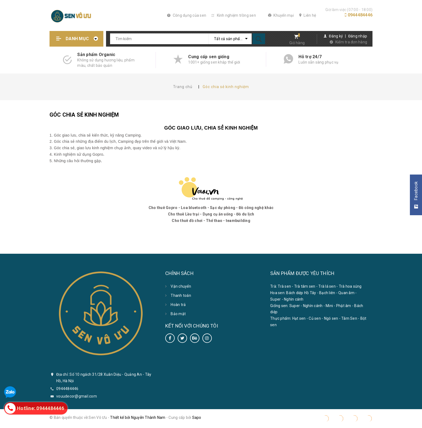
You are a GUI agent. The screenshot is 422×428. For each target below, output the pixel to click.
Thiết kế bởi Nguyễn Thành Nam (137, 417)
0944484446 (360, 15)
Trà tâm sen (304, 286)
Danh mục (77, 38)
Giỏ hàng (297, 43)
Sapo (196, 417)
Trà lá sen (327, 286)
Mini (329, 306)
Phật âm (343, 306)
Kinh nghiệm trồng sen (234, 15)
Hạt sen (299, 318)
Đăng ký (336, 36)
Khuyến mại (281, 15)
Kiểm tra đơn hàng (351, 42)
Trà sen (284, 286)
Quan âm (346, 293)
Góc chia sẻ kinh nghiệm (84, 115)
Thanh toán (181, 295)
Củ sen (315, 318)
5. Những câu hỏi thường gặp (75, 161)
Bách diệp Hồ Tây (301, 293)
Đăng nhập (357, 36)
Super (275, 299)
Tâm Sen (349, 318)
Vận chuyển (181, 286)
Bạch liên (327, 293)
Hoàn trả (178, 304)
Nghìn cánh (294, 299)
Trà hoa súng (350, 286)
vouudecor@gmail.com (76, 396)
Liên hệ (307, 15)
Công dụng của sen (186, 15)
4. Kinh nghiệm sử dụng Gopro (76, 154)
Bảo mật (178, 314)
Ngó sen (331, 318)
